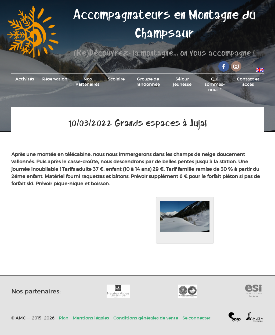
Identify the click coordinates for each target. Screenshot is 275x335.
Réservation (54, 79)
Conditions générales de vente (145, 318)
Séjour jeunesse (182, 81)
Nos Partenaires (87, 81)
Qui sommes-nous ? (215, 84)
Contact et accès (248, 81)
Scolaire (116, 79)
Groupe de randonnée (148, 81)
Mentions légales (91, 318)
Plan (63, 318)
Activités (24, 79)
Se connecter (196, 318)
